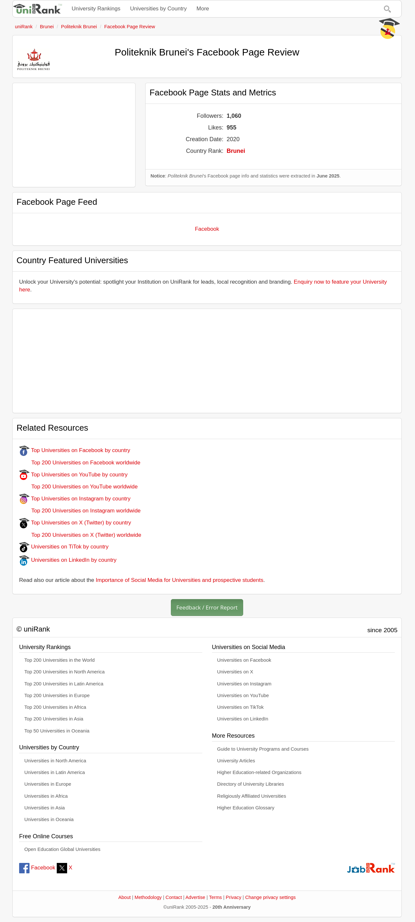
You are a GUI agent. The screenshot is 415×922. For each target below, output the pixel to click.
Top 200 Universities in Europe (57, 695)
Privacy (233, 897)
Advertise (195, 897)
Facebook (207, 229)
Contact (174, 897)
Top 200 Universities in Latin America (63, 683)
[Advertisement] (74, 135)
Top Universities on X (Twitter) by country (75, 523)
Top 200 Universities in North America (64, 671)
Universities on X (235, 671)
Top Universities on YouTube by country (73, 475)
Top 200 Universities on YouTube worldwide (78, 487)
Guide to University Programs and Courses (263, 749)
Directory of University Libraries (250, 784)
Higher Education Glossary (246, 807)
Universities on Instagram (244, 683)
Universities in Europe (47, 784)
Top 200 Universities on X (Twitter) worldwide (80, 535)
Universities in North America (55, 760)
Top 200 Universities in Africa (55, 707)
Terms (215, 897)
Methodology (148, 897)
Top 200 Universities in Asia (53, 718)
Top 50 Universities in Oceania (56, 730)
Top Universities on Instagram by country (75, 499)
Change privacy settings (270, 897)
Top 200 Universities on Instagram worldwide (80, 511)
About (124, 897)
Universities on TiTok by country (64, 547)
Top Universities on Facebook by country (74, 450)
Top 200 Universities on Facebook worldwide (79, 463)
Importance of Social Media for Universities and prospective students (179, 580)
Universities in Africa (46, 796)
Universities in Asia (44, 807)
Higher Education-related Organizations (259, 772)
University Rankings (96, 9)
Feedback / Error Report (207, 607)
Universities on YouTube (243, 695)
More (202, 9)
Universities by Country (158, 9)
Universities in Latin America (54, 772)
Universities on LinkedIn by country (67, 560)
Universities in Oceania (49, 819)
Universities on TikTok (240, 707)
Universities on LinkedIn (242, 718)
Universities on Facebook (244, 660)
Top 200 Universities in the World (59, 660)
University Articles (236, 760)
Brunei (236, 151)
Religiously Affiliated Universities (251, 796)
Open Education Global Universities (62, 849)
